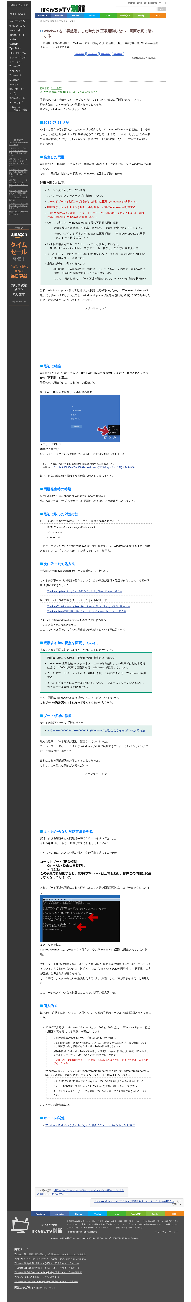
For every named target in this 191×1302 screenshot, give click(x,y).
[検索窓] (136, 9)
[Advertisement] (100, 68)
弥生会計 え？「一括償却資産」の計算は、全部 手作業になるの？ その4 (18, 151)
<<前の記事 (105, 54)
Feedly (141, 15)
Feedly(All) (125, 15)
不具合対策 (79, 54)
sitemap (131, 3)
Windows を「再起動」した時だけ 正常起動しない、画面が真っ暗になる (50, 1259)
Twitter (92, 15)
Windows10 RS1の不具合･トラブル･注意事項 (36, 1277)
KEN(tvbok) (94, 1238)
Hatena (75, 15)
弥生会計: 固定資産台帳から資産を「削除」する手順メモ (18, 205)
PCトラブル (92, 54)
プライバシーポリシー (166, 1232)
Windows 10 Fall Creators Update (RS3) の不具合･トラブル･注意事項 (48, 1272)
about (147, 3)
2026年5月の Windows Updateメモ (18, 143)
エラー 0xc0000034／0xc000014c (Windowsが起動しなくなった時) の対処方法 (93, 467)
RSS (158, 15)
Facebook (42, 15)
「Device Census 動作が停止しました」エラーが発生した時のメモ (47, 1268)
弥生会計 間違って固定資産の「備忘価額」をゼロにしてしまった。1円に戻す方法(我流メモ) (18, 195)
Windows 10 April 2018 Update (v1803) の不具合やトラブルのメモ (46, 1263)
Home (154, 3)
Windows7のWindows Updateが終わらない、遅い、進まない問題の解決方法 (88, 606)
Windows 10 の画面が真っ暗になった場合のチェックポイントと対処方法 (86, 611)
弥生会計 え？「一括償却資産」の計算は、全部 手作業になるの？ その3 (18, 162)
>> (164, 3)
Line (108, 15)
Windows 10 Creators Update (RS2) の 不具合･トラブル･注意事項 (46, 1281)
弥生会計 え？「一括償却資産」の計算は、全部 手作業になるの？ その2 (18, 172)
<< (160, 3)
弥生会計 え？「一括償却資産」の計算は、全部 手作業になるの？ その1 (18, 183)
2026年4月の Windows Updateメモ (18, 213)
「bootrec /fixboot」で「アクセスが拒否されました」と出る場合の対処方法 (134, 1201)
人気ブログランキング (19, 5)
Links (139, 3)
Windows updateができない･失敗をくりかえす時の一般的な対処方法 (84, 591)
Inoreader (59, 15)
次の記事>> (118, 54)
